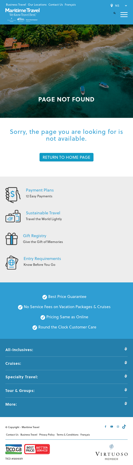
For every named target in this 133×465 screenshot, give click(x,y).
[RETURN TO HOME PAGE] (66, 157)
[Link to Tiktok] (124, 427)
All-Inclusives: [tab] (66, 349)
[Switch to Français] (70, 4)
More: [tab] (66, 404)
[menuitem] (16, 4)
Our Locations (37, 4)
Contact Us (55, 4)
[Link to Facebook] (106, 427)
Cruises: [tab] (66, 363)
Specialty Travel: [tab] (66, 377)
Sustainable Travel (43, 213)
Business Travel (16, 4)
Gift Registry (34, 236)
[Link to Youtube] (112, 427)
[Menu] (121, 14)
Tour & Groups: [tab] (66, 390)
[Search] (112, 16)
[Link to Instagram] (118, 427)
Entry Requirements (42, 258)
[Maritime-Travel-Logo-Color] (22, 15)
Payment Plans (40, 190)
